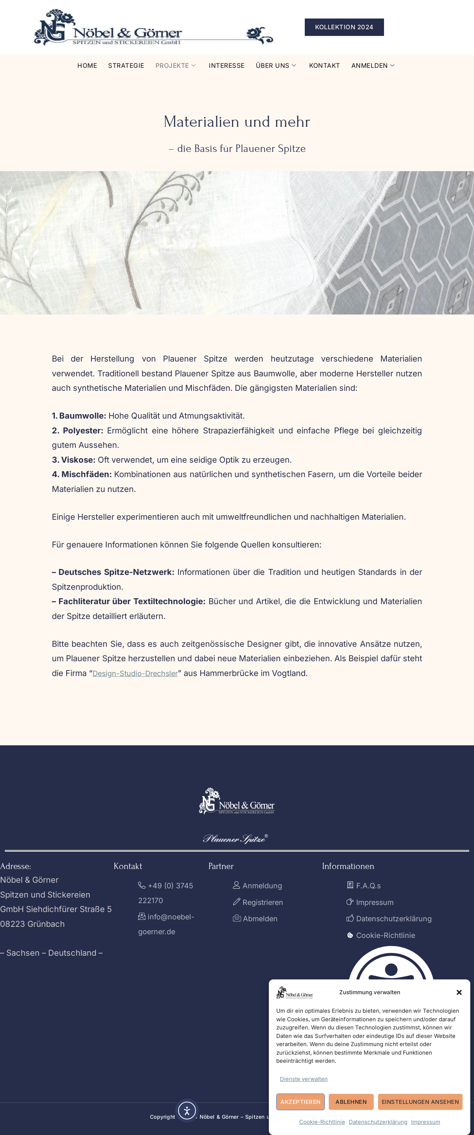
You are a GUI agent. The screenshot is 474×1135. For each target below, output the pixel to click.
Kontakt (329, 65)
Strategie (121, 65)
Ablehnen (351, 1102)
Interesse (226, 65)
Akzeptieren (300, 1102)
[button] (459, 992)
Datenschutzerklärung (378, 1122)
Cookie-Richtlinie (322, 1122)
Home (80, 65)
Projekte (172, 65)
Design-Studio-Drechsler (140, 673)
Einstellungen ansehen (420, 1102)
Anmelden (379, 65)
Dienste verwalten (304, 1079)
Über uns (278, 65)
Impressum (425, 1122)
